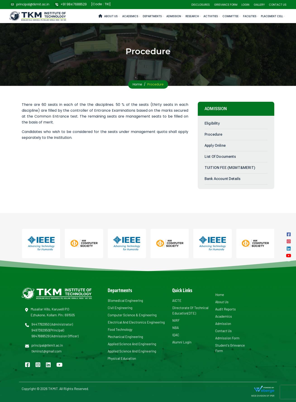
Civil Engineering (120, 308)
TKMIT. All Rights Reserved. (68, 389)
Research (192, 16)
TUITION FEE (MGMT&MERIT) (230, 168)
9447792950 (40, 324)
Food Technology (120, 329)
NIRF (176, 320)
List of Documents (220, 156)
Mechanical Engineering (125, 337)
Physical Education (122, 358)
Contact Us (277, 5)
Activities (210, 16)
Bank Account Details (222, 179)
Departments (152, 16)
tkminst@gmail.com (46, 351)
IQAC (175, 335)
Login (245, 5)
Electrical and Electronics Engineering (136, 322)
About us (222, 302)
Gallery (259, 5)
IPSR (272, 395)
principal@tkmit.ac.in (32, 4)
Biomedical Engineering (125, 300)
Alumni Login (181, 342)
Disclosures (200, 5)
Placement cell (272, 16)
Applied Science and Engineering (132, 344)
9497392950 (40, 330)
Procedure (213, 134)
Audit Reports (225, 309)
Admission (173, 16)
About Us (111, 16)
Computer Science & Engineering (132, 315)
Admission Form (227, 338)
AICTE (176, 300)
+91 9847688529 (74, 4)
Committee (230, 16)
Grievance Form (225, 5)
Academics (130, 16)
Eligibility (212, 123)
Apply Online (215, 145)
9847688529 (40, 336)
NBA (175, 328)
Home (137, 84)
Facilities (249, 16)
